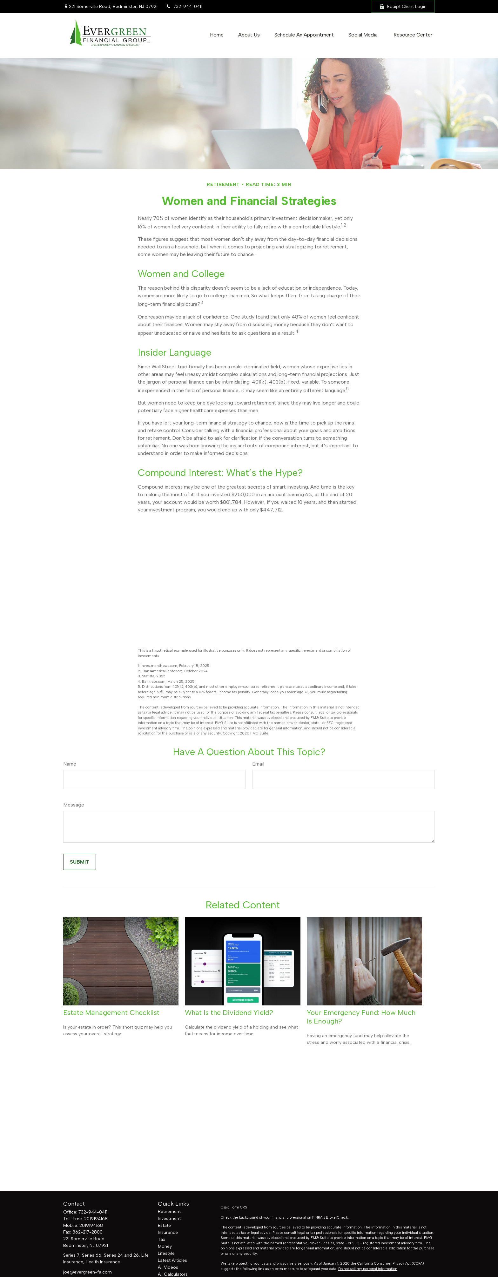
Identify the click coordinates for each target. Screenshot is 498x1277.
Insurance (168, 1232)
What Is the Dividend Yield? (229, 1012)
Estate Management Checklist (111, 1012)
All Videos (168, 1267)
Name (69, 764)
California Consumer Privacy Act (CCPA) (390, 1263)
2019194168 (96, 1218)
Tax (161, 1239)
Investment (169, 1218)
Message (73, 805)
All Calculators (173, 1274)
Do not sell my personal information (367, 1269)
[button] (216, 35)
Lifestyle (166, 1253)
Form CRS (239, 1207)
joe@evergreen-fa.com (87, 1272)
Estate (164, 1225)
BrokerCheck (337, 1217)
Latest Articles (172, 1260)
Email (258, 764)
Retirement (169, 1211)
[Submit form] (79, 862)
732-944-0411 (183, 6)
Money (165, 1246)
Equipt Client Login (403, 6)
